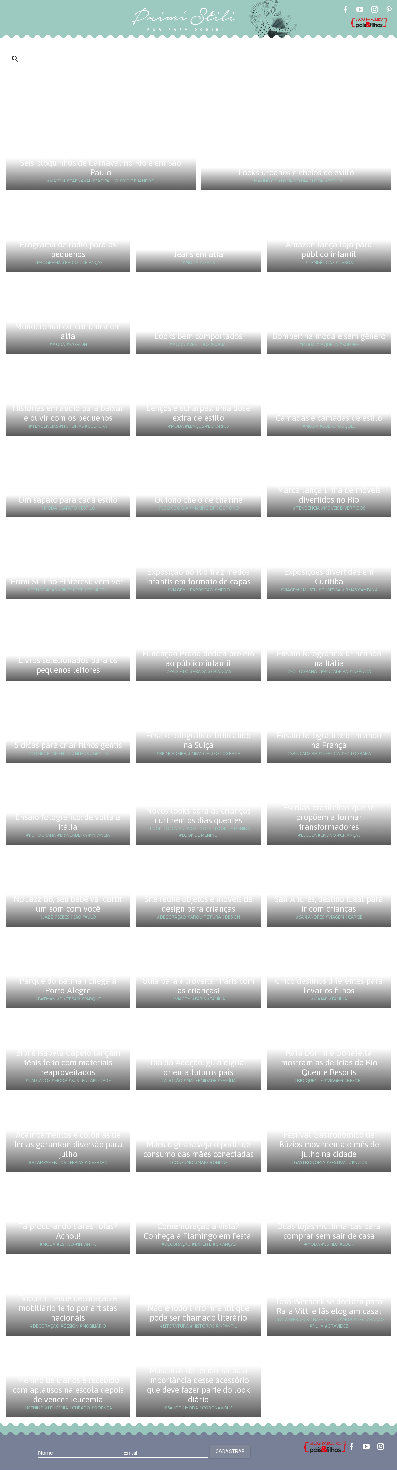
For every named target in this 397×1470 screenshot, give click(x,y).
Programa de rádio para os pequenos (68, 249)
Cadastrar (230, 1451)
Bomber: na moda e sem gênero (329, 336)
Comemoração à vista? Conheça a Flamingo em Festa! (198, 1231)
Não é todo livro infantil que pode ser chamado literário (198, 1312)
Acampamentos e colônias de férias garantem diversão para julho (68, 1144)
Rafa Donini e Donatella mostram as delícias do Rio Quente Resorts (329, 1062)
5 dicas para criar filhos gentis (68, 745)
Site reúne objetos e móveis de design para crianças (198, 903)
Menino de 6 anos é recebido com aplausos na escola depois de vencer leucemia (68, 1389)
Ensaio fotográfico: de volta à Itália (68, 822)
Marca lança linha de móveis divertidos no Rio (329, 494)
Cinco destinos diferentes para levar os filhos (329, 985)
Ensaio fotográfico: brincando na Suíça (198, 740)
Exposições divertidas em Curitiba (329, 576)
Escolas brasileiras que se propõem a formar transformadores (329, 817)
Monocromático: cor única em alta (68, 331)
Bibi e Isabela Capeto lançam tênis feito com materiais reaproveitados (68, 1062)
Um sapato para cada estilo (68, 499)
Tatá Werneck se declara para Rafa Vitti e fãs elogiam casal (328, 1306)
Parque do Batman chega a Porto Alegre (67, 985)
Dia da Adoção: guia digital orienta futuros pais (198, 1067)
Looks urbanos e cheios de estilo (296, 172)
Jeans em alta (198, 254)
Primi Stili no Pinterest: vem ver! (68, 581)
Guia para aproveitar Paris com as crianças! (198, 985)
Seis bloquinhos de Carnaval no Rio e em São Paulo (100, 167)
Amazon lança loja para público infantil (329, 249)
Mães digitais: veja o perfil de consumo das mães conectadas (198, 1149)
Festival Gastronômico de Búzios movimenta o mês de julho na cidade (329, 1144)
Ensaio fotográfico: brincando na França (329, 740)
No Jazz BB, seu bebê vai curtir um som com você (68, 903)
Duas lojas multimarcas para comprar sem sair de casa (329, 1231)
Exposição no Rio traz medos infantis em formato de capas (198, 576)
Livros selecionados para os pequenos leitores (68, 665)
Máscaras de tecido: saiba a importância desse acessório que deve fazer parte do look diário (198, 1385)
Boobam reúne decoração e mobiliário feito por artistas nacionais (68, 1308)
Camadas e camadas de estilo (329, 418)
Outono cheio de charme (198, 499)
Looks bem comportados (198, 336)
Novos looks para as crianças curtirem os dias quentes (198, 815)
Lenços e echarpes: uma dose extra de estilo (198, 413)
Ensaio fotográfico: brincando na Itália (329, 658)
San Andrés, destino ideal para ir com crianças (329, 903)
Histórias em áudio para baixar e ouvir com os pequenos (67, 413)
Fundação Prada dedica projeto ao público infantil (198, 658)
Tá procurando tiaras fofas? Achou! (68, 1231)
